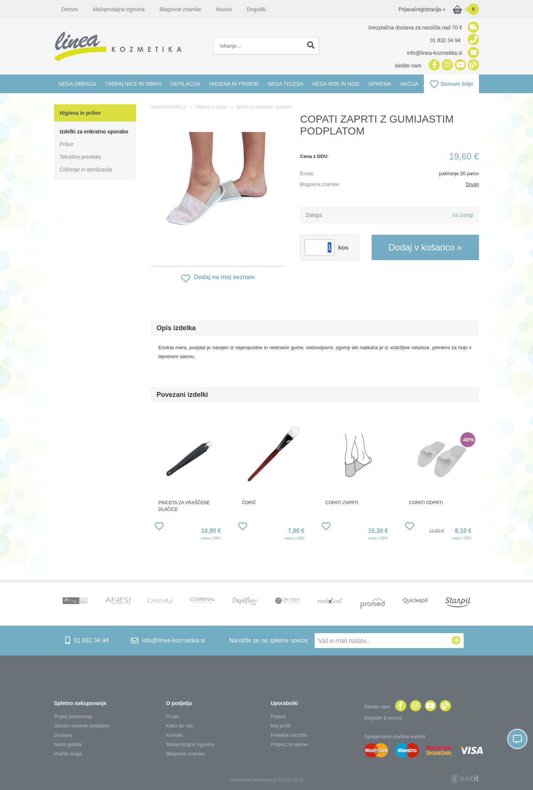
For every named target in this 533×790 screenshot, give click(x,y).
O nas (172, 716)
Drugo (472, 184)
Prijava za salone (289, 744)
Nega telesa (285, 84)
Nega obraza (77, 84)
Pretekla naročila (289, 735)
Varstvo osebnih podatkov (82, 726)
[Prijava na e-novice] (456, 640)
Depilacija (185, 84)
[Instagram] (446, 65)
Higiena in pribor (233, 84)
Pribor (66, 144)
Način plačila (68, 744)
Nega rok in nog (336, 84)
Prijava (278, 716)
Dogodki (256, 9)
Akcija (409, 84)
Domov (70, 9)
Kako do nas (179, 726)
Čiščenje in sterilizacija (86, 170)
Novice (224, 9)
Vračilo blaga (68, 753)
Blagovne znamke (180, 9)
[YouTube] (459, 65)
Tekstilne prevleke (80, 157)
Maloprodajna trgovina (119, 9)
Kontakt (174, 735)
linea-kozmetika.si (168, 107)
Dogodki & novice (383, 718)
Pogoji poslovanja (73, 716)
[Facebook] (433, 65)
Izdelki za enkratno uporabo (94, 132)
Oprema (380, 84)
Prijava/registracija (421, 9)
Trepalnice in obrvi (133, 84)
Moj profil (280, 726)
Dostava (63, 735)
